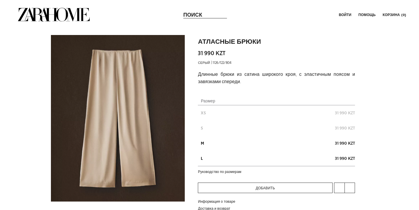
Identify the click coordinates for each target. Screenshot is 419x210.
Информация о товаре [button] (216, 201)
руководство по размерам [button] (219, 171)
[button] (344, 14)
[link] (54, 15)
